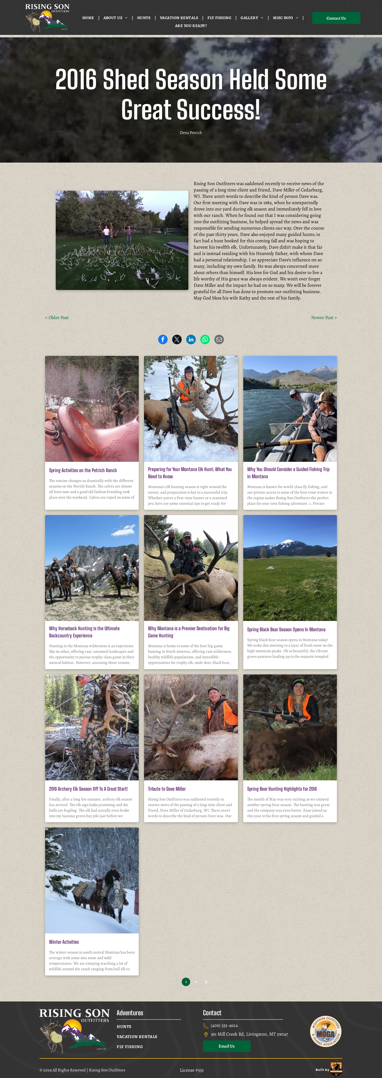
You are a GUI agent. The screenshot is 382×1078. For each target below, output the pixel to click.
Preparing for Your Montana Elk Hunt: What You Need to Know (190, 472)
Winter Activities (64, 942)
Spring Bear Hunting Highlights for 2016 (282, 789)
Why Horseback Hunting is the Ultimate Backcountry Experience (84, 631)
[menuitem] (88, 18)
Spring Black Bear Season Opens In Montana (286, 629)
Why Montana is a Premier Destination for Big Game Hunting (188, 631)
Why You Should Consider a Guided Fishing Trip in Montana (288, 472)
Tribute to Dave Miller (167, 789)
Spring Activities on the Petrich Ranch (83, 470)
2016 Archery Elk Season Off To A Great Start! (88, 789)
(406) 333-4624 (224, 1025)
